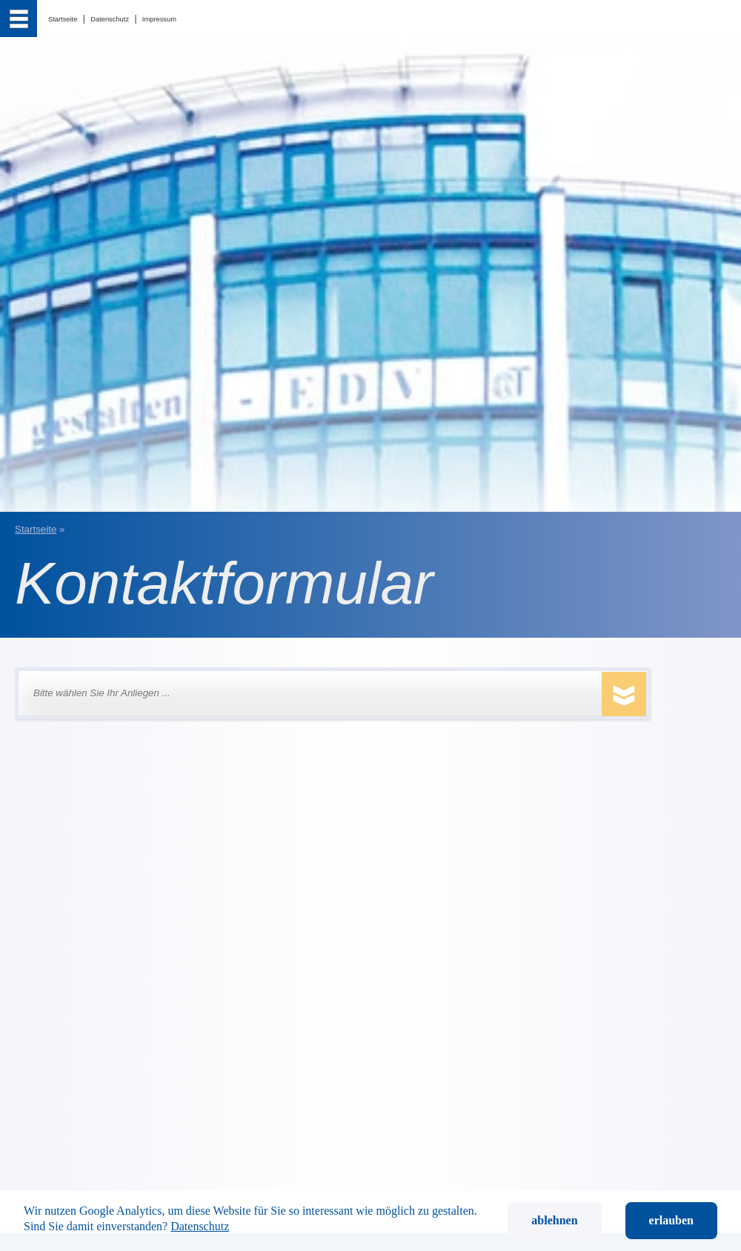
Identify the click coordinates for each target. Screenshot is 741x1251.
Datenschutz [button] (199, 1226)
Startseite (35, 529)
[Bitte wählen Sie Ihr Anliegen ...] (325, 693)
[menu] (18, 18)
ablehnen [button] (554, 1220)
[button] (310, 693)
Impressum (159, 19)
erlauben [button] (671, 1220)
